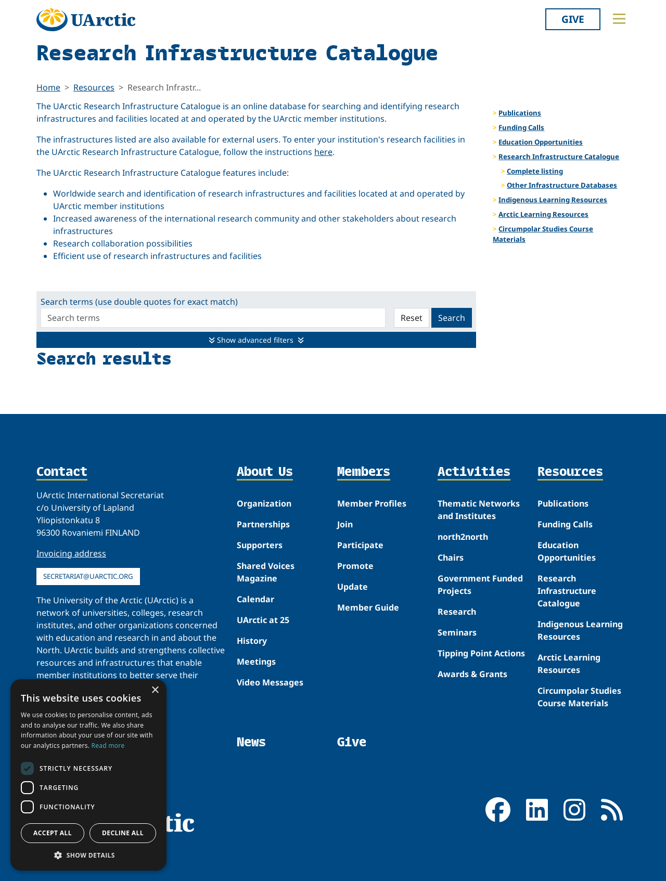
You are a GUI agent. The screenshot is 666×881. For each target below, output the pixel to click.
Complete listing (535, 171)
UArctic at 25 (263, 620)
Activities (474, 472)
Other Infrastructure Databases (562, 185)
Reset (411, 317)
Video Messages (270, 682)
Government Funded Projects (480, 585)
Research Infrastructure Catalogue (558, 156)
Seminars (457, 632)
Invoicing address (71, 553)
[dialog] (88, 775)
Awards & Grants (472, 674)
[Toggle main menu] (619, 18)
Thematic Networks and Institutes (479, 510)
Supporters (260, 545)
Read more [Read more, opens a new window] (108, 745)
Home (48, 87)
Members (363, 472)
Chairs (451, 557)
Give (572, 19)
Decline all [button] (123, 832)
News (251, 741)
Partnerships (263, 524)
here (323, 152)
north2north (463, 536)
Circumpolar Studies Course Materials (543, 234)
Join (345, 524)
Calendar (255, 599)
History (252, 640)
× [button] (155, 690)
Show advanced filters (256, 340)
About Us (265, 472)
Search (451, 317)
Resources (93, 87)
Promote (355, 566)
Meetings (256, 661)
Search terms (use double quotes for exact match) (139, 301)
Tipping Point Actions (481, 653)
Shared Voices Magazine (265, 572)
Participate (360, 545)
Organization (264, 503)
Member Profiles (371, 503)
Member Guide (368, 607)
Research (457, 611)
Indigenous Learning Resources (552, 199)
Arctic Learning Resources (543, 214)
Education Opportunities (540, 142)
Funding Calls (521, 127)
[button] (88, 855)
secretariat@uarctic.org (88, 576)
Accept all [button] (52, 832)
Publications (519, 113)
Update (352, 586)
